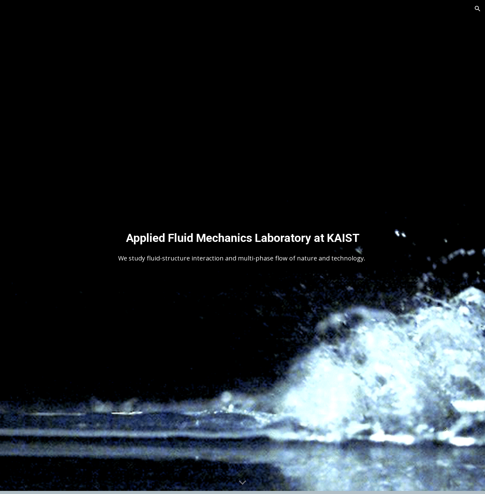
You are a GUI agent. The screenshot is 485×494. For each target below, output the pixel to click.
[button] (477, 8)
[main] (242, 238)
